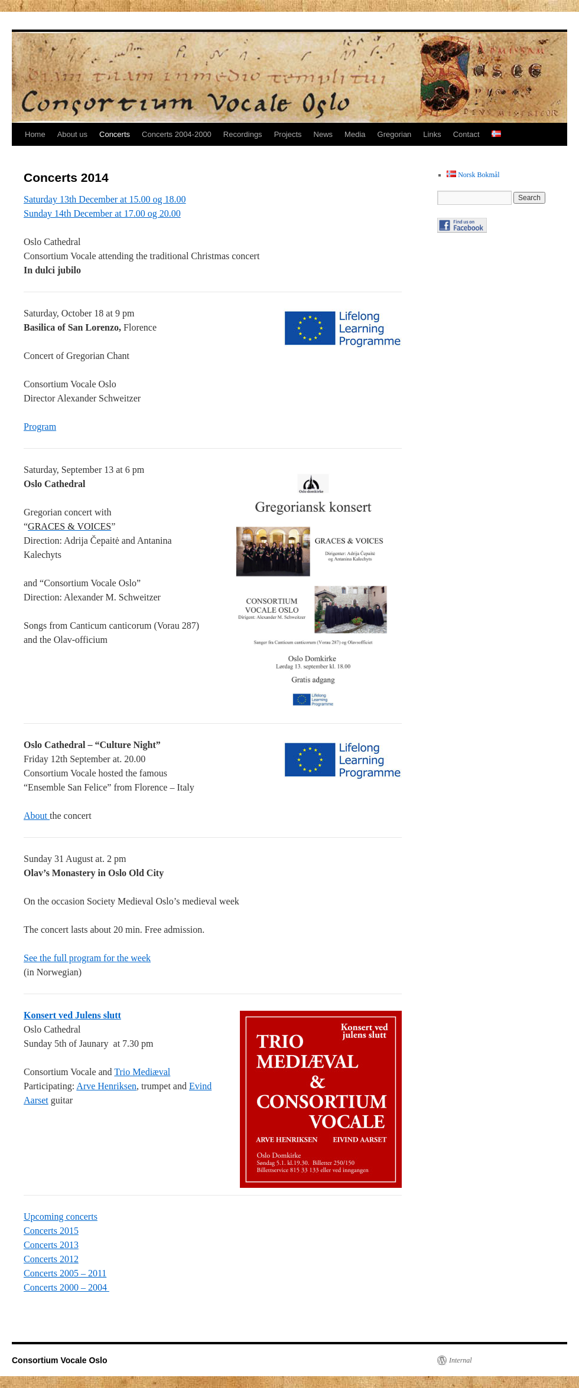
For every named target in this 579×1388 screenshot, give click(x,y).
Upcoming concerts (60, 1216)
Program (40, 427)
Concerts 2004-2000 (177, 134)
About (37, 816)
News (323, 134)
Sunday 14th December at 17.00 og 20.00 (102, 213)
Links (432, 134)
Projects (288, 134)
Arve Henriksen (106, 1086)
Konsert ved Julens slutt (72, 1015)
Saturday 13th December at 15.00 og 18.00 (105, 199)
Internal (460, 1360)
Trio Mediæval (142, 1072)
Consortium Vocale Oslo (60, 1360)
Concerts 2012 (51, 1259)
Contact (466, 134)
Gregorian (395, 134)
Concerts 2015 (51, 1231)
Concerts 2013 (51, 1245)
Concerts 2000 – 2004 (66, 1287)
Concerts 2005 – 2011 (65, 1273)
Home (35, 134)
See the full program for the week (87, 958)
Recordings (242, 134)
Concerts (114, 134)
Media (354, 134)
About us (72, 134)
